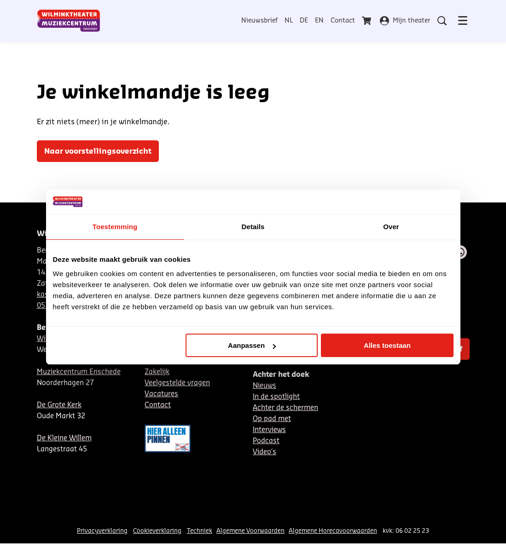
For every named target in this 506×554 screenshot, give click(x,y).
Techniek (199, 531)
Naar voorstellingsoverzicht (97, 151)
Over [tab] (391, 227)
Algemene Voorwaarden (250, 531)
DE (304, 20)
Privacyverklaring (102, 531)
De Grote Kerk (59, 405)
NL (289, 20)
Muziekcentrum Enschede (79, 372)
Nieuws (264, 385)
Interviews (269, 430)
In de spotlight (276, 396)
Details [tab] (253, 227)
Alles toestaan (387, 345)
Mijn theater (405, 20)
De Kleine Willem (64, 438)
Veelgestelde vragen (177, 383)
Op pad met (272, 419)
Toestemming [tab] (115, 227)
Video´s (264, 452)
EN (319, 20)
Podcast (266, 441)
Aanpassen (252, 345)
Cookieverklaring (157, 531)
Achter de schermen (285, 407)
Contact (343, 20)
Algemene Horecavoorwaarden (333, 531)
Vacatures (161, 394)
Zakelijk (157, 372)
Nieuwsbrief (259, 20)
